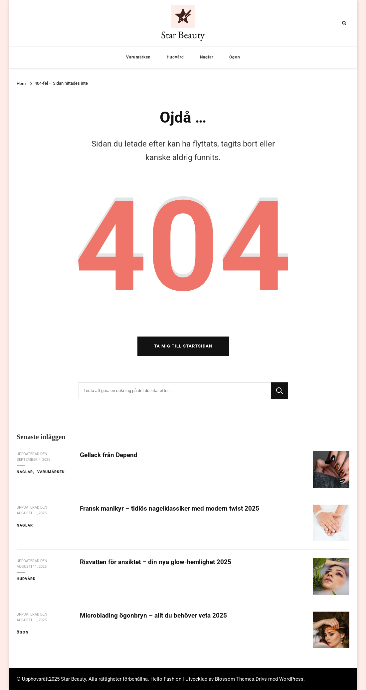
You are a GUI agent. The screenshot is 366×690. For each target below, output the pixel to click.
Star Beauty (183, 34)
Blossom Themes (234, 679)
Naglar (206, 57)
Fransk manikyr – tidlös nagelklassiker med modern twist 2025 (169, 508)
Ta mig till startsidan (183, 346)
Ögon (234, 57)
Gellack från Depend (108, 455)
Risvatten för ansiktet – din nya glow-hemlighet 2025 (155, 562)
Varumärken (138, 57)
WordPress (291, 679)
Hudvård (175, 57)
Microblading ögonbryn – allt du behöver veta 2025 (153, 615)
